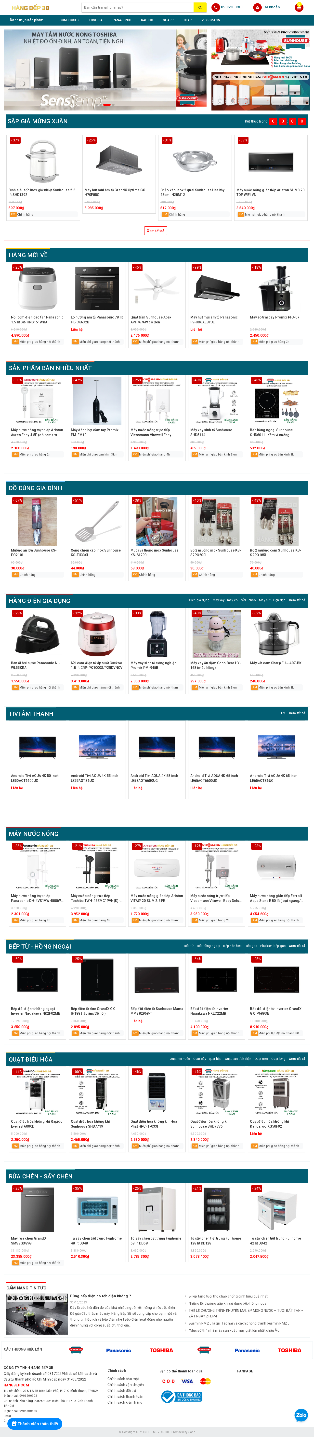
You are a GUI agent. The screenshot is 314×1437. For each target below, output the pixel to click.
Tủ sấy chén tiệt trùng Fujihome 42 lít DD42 (275, 1240)
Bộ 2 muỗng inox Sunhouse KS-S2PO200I (215, 552)
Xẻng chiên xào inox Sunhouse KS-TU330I (96, 552)
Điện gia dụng (199, 600)
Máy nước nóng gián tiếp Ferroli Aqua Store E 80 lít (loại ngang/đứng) (276, 898)
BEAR (188, 20)
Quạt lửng (278, 1059)
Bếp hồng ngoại (208, 946)
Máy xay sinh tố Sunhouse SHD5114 (211, 432)
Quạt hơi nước (180, 1059)
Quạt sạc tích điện (238, 1059)
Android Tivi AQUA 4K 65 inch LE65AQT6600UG (214, 778)
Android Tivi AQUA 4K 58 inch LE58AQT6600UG (154, 778)
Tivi (283, 713)
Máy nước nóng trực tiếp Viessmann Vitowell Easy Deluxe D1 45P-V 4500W (216, 898)
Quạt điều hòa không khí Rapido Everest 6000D (37, 1123)
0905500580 (28, 1411)
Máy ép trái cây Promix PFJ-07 (274, 317)
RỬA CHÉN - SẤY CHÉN (41, 1176)
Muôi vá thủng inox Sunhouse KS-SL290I (154, 552)
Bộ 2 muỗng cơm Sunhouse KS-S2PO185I (275, 552)
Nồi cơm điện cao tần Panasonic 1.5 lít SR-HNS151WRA (37, 319)
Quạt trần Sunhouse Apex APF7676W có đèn (151, 319)
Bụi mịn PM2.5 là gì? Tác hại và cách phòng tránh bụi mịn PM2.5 (237, 1323)
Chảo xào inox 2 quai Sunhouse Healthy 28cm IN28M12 (192, 192)
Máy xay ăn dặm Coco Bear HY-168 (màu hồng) (215, 665)
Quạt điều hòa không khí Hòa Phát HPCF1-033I (154, 1123)
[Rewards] (34, 1424)
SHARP (168, 20)
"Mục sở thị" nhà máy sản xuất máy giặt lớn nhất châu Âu (232, 1331)
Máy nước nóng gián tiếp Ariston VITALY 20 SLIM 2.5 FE (157, 898)
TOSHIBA (96, 20)
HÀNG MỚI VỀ (28, 255)
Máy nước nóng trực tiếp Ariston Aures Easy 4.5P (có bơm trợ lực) (37, 433)
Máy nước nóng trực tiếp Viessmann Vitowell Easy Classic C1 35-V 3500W (151, 433)
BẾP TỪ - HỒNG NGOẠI (40, 946)
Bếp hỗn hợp (232, 946)
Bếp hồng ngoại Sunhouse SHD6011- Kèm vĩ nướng (271, 432)
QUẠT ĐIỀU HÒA (30, 1059)
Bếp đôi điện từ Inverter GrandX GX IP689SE (275, 1011)
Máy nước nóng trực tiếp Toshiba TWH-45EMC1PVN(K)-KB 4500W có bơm (95, 898)
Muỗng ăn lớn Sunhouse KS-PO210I (34, 552)
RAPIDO (147, 20)
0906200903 (232, 7)
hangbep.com (16, 1385)
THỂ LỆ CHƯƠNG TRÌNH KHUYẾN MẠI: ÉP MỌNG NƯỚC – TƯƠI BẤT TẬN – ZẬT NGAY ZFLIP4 (244, 1314)
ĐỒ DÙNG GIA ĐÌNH (35, 488)
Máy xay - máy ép (225, 600)
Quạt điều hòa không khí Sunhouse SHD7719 (90, 1123)
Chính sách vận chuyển (125, 1385)
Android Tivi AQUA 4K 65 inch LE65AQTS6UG (274, 778)
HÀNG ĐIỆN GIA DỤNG (39, 600)
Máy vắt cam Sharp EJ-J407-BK (275, 663)
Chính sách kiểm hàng (124, 1402)
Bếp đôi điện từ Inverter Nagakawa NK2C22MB (209, 1011)
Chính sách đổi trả (121, 1391)
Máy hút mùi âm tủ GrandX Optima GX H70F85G (115, 192)
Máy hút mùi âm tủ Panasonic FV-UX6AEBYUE (214, 319)
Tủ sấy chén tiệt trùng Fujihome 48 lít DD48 (96, 1240)
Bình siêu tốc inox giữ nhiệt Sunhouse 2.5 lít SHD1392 (42, 192)
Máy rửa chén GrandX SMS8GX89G (28, 1240)
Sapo (191, 1432)
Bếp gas (251, 946)
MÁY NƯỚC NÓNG (33, 833)
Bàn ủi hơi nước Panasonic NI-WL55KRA (35, 665)
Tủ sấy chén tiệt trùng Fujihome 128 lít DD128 (215, 1240)
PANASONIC (122, 20)
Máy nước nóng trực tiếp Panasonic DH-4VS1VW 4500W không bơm (36, 898)
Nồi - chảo (248, 600)
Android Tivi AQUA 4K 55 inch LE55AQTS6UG (94, 778)
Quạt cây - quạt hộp (207, 1059)
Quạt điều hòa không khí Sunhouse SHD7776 (209, 1123)
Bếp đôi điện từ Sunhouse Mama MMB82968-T (157, 1011)
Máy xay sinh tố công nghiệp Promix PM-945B (153, 665)
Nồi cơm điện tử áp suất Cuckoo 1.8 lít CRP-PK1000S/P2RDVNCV (97, 665)
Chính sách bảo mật (123, 1379)
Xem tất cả (155, 231)
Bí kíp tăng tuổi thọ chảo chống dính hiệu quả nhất (226, 1296)
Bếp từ (189, 946)
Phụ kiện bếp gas (273, 946)
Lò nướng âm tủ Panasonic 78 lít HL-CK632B (97, 319)
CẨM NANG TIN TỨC (26, 1287)
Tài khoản (271, 7)
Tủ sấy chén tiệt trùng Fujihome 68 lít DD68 (156, 1240)
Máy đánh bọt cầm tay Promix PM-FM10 (95, 432)
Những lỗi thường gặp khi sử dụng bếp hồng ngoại (226, 1304)
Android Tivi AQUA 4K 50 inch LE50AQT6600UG (35, 778)
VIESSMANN (211, 20)
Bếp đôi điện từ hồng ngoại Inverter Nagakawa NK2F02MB (35, 1011)
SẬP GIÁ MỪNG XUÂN (38, 121)
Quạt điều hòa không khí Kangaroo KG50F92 (269, 1123)
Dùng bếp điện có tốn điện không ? (100, 1296)
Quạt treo (261, 1059)
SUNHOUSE (69, 20)
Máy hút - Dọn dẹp (272, 600)
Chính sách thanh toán (125, 1396)
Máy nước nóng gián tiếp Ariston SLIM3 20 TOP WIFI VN (270, 192)
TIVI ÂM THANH (31, 713)
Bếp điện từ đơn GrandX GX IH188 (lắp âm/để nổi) (93, 1011)
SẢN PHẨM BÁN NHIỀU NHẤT (50, 368)
